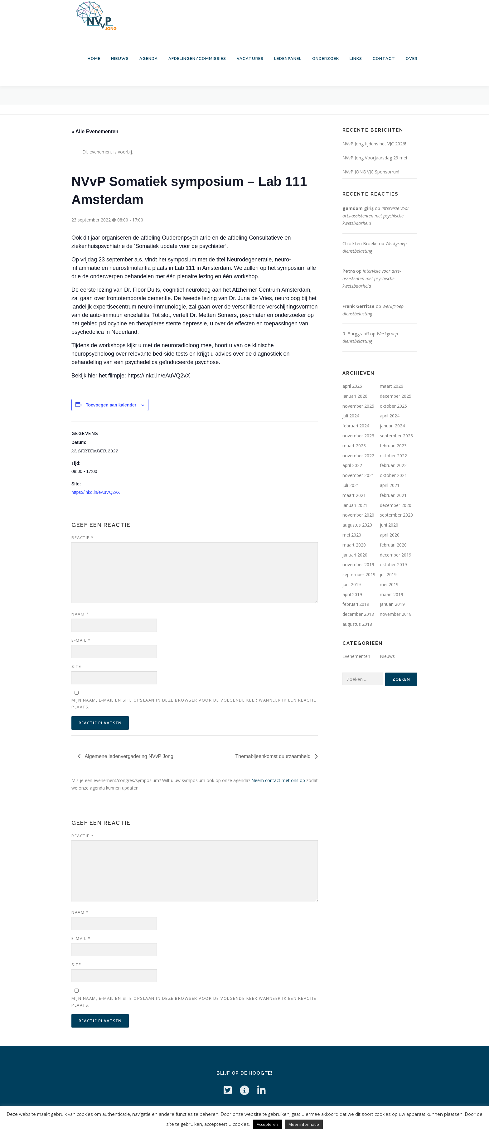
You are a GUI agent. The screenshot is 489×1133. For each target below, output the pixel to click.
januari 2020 (354, 555)
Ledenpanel (288, 58)
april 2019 (352, 594)
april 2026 (352, 386)
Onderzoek (325, 58)
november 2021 (358, 475)
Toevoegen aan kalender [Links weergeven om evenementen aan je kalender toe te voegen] (111, 404)
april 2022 (352, 465)
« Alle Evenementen (95, 131)
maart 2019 (391, 594)
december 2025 (395, 396)
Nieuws (120, 58)
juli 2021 (350, 485)
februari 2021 (393, 495)
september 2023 (396, 436)
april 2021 (389, 485)
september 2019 (358, 574)
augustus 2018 (357, 624)
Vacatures (250, 58)
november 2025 (358, 406)
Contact (384, 58)
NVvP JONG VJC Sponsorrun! (370, 172)
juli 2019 (388, 574)
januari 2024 (392, 426)
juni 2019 (351, 584)
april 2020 (389, 535)
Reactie (82, 537)
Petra (348, 271)
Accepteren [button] (267, 1124)
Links (356, 58)
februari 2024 (355, 426)
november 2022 (358, 456)
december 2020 (395, 505)
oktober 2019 (393, 564)
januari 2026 (354, 396)
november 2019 (358, 564)
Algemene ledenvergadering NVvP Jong (128, 756)
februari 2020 (393, 545)
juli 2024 (350, 416)
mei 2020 (351, 535)
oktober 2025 (393, 406)
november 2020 (358, 515)
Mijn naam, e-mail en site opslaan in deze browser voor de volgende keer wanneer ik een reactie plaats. (193, 703)
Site (76, 666)
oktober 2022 (393, 456)
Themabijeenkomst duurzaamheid (273, 756)
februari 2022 (393, 465)
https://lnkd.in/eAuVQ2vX (95, 492)
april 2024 (389, 416)
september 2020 (396, 515)
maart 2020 (354, 545)
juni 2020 (389, 525)
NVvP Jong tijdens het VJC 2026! (374, 144)
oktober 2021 (393, 475)
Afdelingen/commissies (197, 58)
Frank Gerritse (358, 306)
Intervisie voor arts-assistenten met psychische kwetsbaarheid (375, 215)
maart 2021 (354, 495)
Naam (80, 614)
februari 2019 (355, 604)
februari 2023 (393, 446)
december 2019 (395, 555)
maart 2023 (354, 446)
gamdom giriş (358, 208)
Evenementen (356, 656)
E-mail (80, 640)
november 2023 (358, 436)
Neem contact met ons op (278, 780)
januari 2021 (354, 505)
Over (412, 58)
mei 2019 (389, 584)
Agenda (148, 58)
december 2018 (358, 614)
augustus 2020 (357, 525)
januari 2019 (392, 604)
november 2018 (396, 614)
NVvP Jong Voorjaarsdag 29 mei (374, 158)
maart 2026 (391, 386)
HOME (94, 58)
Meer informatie (303, 1124)
